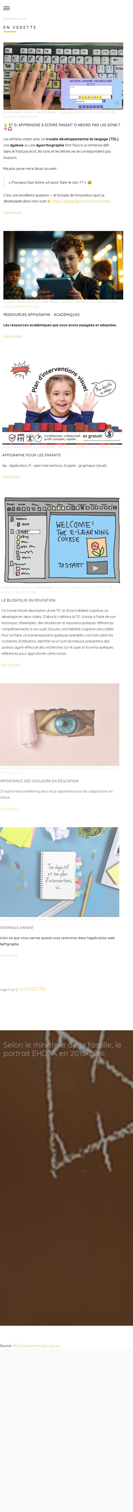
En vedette (98, 112)
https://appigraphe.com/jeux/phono (81, 201)
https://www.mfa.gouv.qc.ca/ (36, 1346)
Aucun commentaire (20, 116)
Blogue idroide (72, 112)
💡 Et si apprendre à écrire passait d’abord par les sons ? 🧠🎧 (61, 127)
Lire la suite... (13, 212)
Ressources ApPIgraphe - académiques (40, 314)
